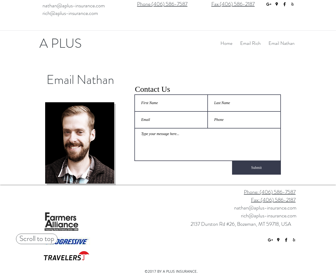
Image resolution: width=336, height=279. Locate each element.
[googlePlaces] (276, 4)
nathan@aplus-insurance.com (74, 5)
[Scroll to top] (36, 239)
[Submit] (256, 168)
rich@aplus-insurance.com (70, 13)
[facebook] (284, 4)
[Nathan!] (60, 108)
